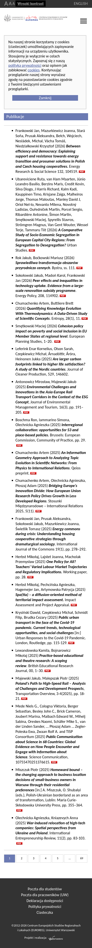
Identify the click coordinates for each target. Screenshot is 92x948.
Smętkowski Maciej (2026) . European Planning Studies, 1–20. (51, 333)
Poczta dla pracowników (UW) (44, 895)
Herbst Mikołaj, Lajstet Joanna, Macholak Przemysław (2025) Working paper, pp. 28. (51, 566)
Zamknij (45, 98)
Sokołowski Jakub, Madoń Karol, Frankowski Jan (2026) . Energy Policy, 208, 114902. (50, 285)
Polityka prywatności (44, 906)
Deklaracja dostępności (44, 900)
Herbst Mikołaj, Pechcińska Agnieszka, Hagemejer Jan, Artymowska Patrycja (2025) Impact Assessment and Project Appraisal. (50, 594)
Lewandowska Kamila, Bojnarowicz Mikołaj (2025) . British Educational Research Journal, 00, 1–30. (49, 660)
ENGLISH (81, 3)
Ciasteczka (45, 912)
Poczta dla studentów (45, 889)
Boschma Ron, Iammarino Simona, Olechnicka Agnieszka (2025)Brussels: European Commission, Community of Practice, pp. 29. (50, 430)
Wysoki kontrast (30, 3)
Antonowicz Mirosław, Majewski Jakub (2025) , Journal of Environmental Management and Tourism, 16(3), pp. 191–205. (51, 397)
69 (81, 858)
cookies (34, 70)
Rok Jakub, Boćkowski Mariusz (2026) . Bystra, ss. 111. (46, 262)
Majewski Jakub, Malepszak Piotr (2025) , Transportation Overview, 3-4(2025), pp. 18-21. (50, 688)
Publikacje (15, 116)
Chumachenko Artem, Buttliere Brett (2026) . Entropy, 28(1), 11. (51, 311)
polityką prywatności (24, 65)
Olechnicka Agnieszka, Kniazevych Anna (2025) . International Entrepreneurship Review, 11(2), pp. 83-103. (50, 828)
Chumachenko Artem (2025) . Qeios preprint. (50, 462)
